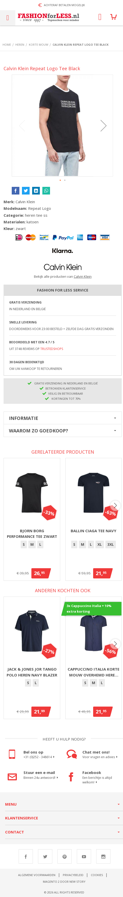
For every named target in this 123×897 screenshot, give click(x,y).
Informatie (23, 418)
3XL (110, 544)
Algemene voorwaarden (36, 875)
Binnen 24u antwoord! (41, 777)
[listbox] (32, 545)
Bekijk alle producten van (63, 276)
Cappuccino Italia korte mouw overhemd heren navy (93, 672)
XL (99, 544)
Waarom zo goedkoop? (38, 431)
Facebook (26, 856)
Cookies (97, 875)
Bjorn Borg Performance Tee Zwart (32, 533)
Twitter (45, 856)
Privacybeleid (73, 875)
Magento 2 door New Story (64, 881)
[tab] (63, 417)
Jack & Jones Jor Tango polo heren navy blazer (32, 671)
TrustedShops (51, 349)
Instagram (103, 856)
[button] (103, 126)
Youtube (84, 856)
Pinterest (64, 856)
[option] (24, 544)
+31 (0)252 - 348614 (39, 757)
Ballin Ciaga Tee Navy (93, 530)
